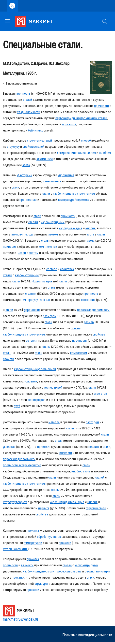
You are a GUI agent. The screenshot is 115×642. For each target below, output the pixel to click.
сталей (27, 100)
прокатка (33, 530)
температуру (29, 300)
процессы (62, 571)
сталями (30, 293)
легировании (66, 153)
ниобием (105, 153)
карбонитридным (67, 118)
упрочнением (88, 118)
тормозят (49, 571)
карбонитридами (61, 502)
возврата (75, 571)
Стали (22, 253)
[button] (105, 21)
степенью (9, 549)
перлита (93, 447)
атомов (16, 234)
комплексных (48, 246)
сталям (33, 222)
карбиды (65, 228)
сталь (45, 240)
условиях (30, 381)
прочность (23, 93)
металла (54, 422)
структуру (13, 146)
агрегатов (100, 393)
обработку (43, 537)
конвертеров (37, 400)
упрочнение (35, 140)
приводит (9, 246)
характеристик (31, 465)
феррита (21, 502)
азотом (53, 234)
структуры (41, 583)
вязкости (65, 453)
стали (78, 153)
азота (26, 165)
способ (86, 140)
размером (49, 316)
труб (17, 406)
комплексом (78, 353)
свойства (29, 146)
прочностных (12, 465)
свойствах (67, 269)
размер (89, 322)
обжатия (22, 549)
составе (51, 269)
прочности (101, 106)
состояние (88, 300)
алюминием (44, 159)
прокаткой (69, 124)
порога (82, 310)
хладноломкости (28, 112)
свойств (8, 359)
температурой (67, 200)
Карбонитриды (33, 571)
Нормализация (42, 281)
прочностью (28, 200)
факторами (24, 175)
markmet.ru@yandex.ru (20, 619)
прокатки (65, 543)
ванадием (89, 153)
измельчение (52, 181)
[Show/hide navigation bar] (7, 21)
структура (92, 508)
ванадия (76, 228)
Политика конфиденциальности (87, 635)
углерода (27, 234)
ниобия (90, 228)
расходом (92, 422)
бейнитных (35, 130)
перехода (82, 200)
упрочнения (66, 175)
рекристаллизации (97, 571)
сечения (31, 340)
